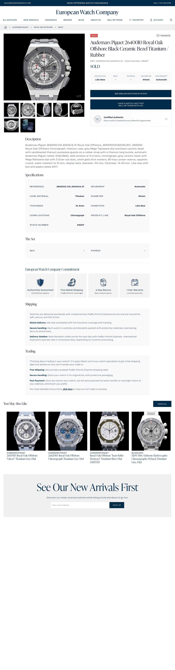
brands (67, 20)
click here (67, 392)
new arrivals (30, 20)
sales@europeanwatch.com (17, 3)
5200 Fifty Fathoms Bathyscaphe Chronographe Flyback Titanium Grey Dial (150, 461)
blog (81, 20)
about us (96, 20)
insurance (51, 20)
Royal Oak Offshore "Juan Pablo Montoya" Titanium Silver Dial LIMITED (107, 461)
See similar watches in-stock (131, 94)
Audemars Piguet (20, 28)
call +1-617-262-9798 (162, 3)
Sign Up (117, 508)
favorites (136, 20)
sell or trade (114, 20)
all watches (10, 20)
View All (162, 407)
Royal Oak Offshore (43, 28)
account (156, 20)
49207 (60, 28)
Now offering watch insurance (87, 3)
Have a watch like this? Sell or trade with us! (131, 105)
